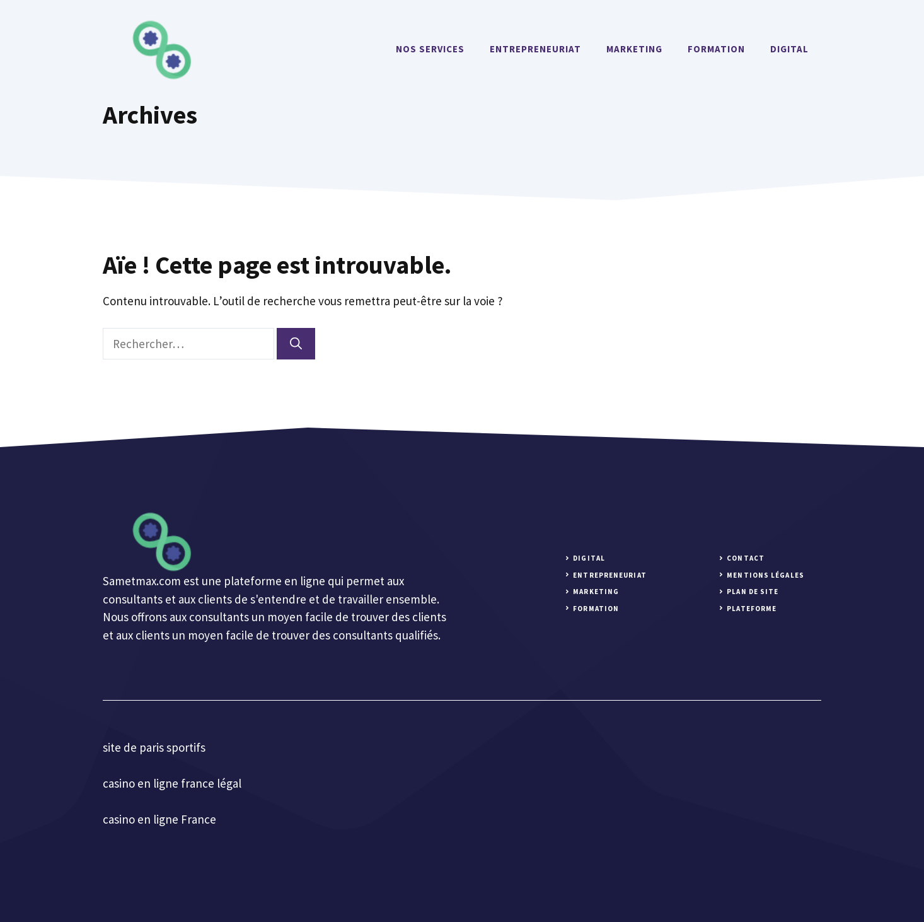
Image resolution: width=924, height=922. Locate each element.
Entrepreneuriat (535, 49)
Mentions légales (765, 575)
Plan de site (752, 591)
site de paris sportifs (154, 747)
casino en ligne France (159, 819)
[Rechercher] (296, 344)
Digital (789, 49)
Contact (746, 558)
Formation (716, 49)
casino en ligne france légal (172, 783)
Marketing (634, 49)
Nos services (430, 49)
